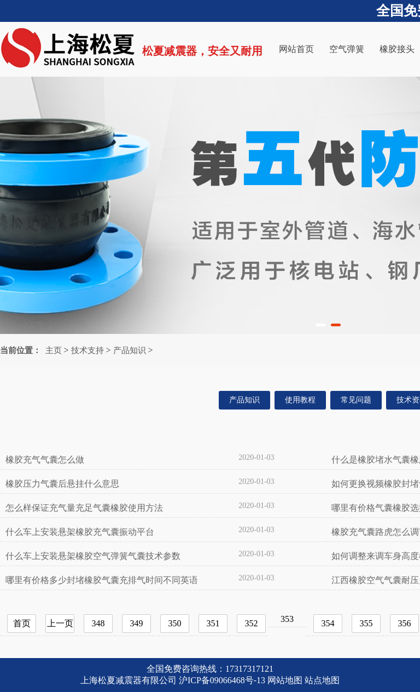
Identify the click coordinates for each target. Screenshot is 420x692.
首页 (22, 623)
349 (136, 623)
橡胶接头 (397, 49)
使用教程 (300, 400)
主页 (53, 350)
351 (213, 623)
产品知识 (129, 350)
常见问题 (356, 400)
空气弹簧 (346, 49)
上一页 (60, 623)
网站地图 (284, 680)
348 (98, 623)
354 (328, 623)
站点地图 (322, 680)
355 (366, 623)
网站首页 (296, 49)
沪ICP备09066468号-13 (222, 680)
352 (251, 623)
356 (404, 623)
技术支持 (87, 350)
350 (175, 623)
